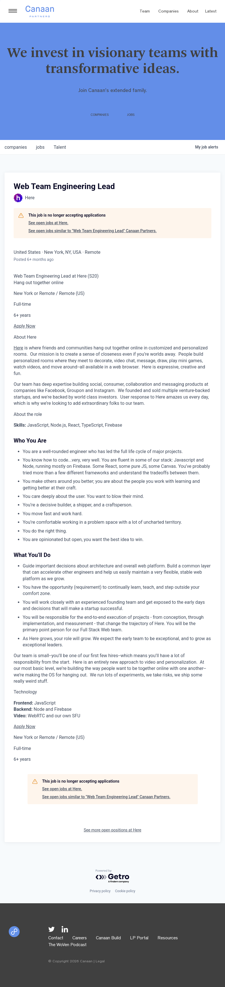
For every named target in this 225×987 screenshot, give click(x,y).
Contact (55, 938)
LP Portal (139, 938)
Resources (167, 938)
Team (145, 12)
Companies (168, 12)
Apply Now (24, 326)
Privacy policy (100, 891)
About (192, 12)
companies (16, 147)
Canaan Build (108, 938)
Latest (210, 12)
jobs (40, 147)
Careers (79, 938)
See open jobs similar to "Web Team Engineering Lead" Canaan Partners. (92, 231)
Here (18, 348)
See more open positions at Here (112, 830)
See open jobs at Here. (48, 223)
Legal (100, 961)
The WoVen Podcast (67, 945)
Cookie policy (125, 891)
